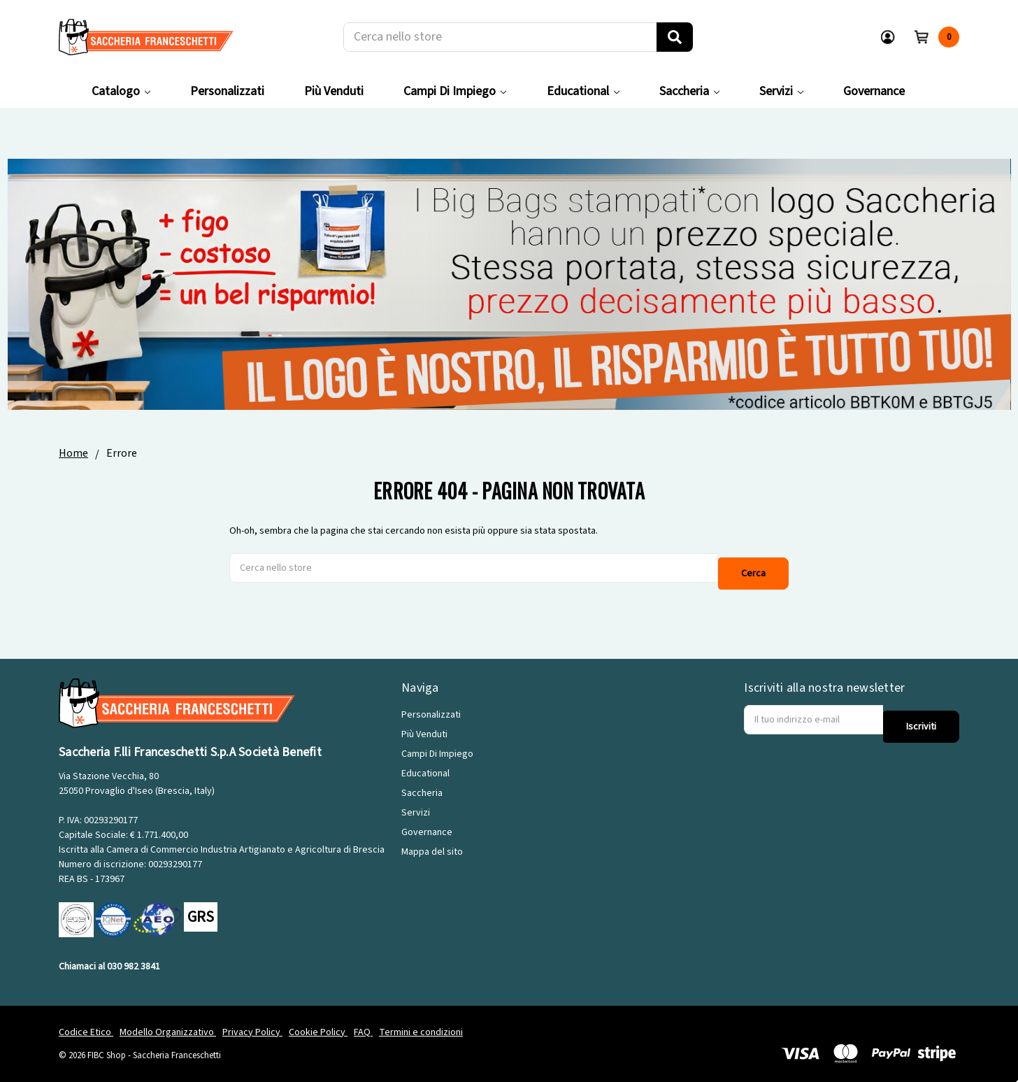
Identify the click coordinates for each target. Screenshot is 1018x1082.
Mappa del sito (432, 842)
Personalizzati (227, 91)
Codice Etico (86, 1022)
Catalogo (121, 91)
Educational (583, 91)
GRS (200, 907)
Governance (874, 91)
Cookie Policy (318, 1022)
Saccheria (689, 91)
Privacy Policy (252, 1022)
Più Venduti (334, 91)
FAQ (363, 1022)
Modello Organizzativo (168, 1022)
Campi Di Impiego (454, 91)
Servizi (781, 91)
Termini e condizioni (421, 1022)
